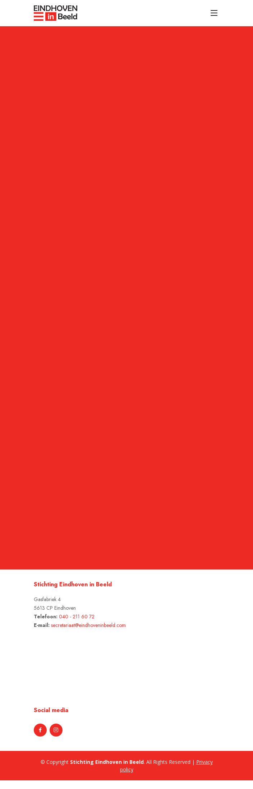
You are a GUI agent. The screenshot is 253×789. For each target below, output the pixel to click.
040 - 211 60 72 (77, 616)
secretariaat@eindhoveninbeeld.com (88, 625)
